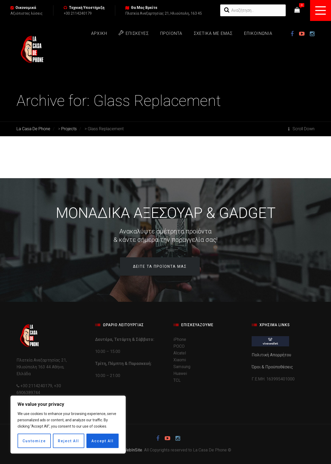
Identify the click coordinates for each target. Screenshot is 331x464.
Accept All (102, 441)
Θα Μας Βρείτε (144, 8)
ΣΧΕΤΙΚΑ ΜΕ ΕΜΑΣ (213, 33)
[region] (68, 425)
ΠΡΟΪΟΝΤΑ (171, 33)
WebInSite (132, 449)
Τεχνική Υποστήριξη (86, 8)
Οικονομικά (25, 8)
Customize (34, 441)
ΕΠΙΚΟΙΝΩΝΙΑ (258, 33)
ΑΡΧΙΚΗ (99, 33)
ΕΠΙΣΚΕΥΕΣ (134, 33)
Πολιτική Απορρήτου (272, 354)
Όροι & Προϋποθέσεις (273, 366)
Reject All (68, 441)
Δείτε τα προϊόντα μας (160, 266)
